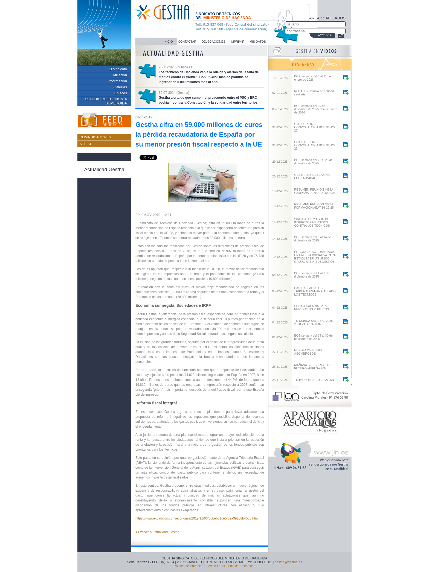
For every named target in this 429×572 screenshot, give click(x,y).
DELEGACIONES (213, 41)
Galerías (120, 87)
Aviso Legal (216, 566)
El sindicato (118, 69)
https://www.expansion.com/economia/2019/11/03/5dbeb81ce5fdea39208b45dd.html (197, 518)
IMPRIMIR (237, 41)
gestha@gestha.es (288, 562)
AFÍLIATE (87, 144)
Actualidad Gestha (104, 169)
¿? (341, 35)
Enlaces (120, 93)
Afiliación (120, 75)
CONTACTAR (187, 41)
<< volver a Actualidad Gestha (157, 532)
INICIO (168, 41)
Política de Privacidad (189, 566)
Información (117, 81)
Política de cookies (241, 566)
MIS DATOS (258, 41)
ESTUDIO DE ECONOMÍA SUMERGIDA (106, 101)
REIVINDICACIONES (95, 137)
